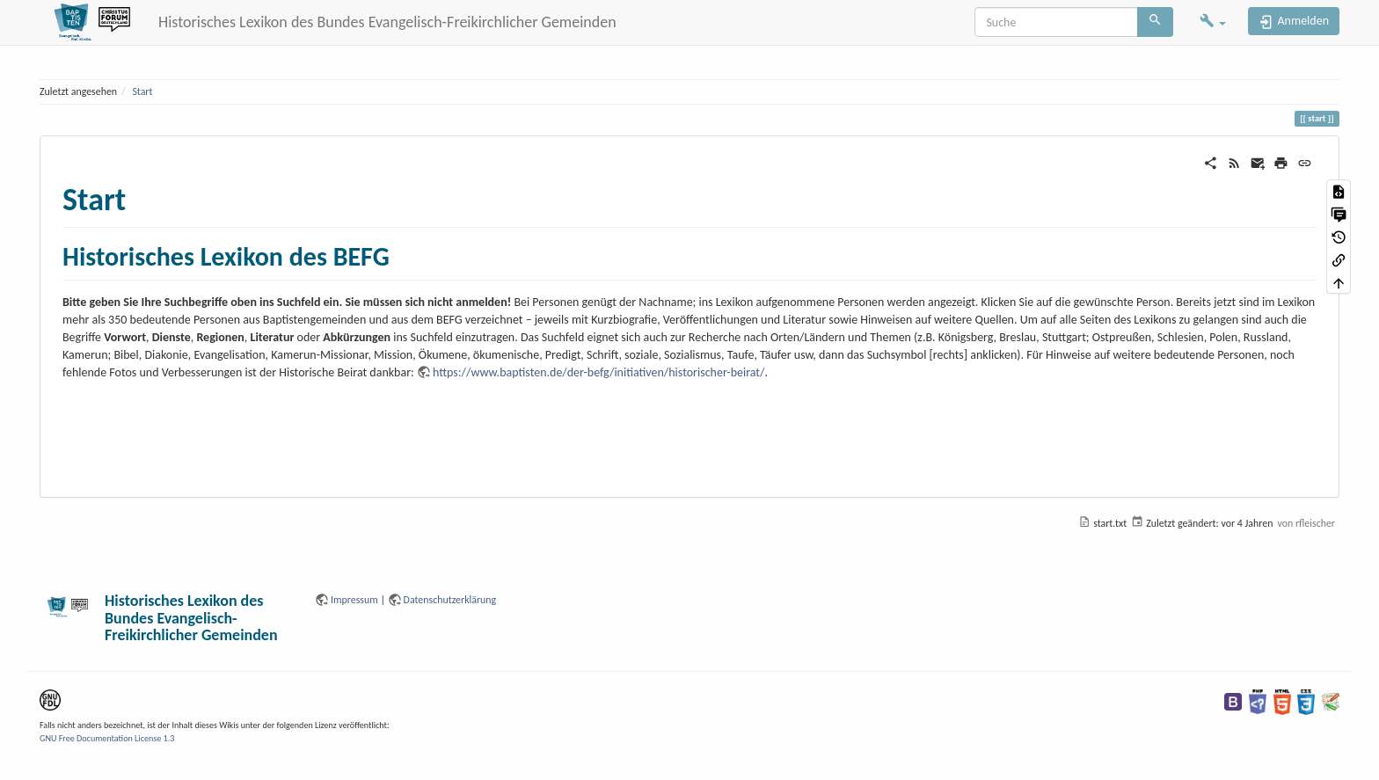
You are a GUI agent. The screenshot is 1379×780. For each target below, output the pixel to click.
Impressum (354, 600)
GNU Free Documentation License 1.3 (107, 738)
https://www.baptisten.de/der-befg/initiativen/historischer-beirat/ (599, 372)
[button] (1212, 22)
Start (142, 91)
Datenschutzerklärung (450, 600)
